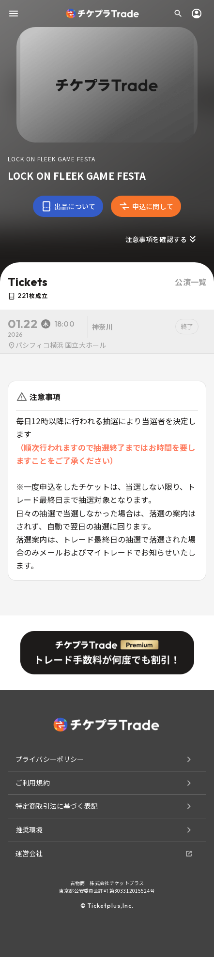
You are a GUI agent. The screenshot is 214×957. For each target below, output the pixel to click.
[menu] (13, 13)
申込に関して (146, 206)
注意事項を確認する (162, 239)
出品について (68, 206)
